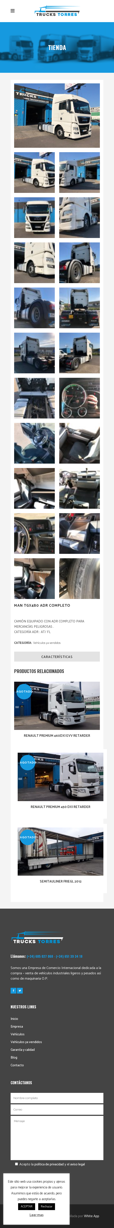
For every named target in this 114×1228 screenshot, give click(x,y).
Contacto (17, 1065)
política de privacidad (49, 1164)
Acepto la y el (48, 1164)
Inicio (14, 1019)
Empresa (17, 1026)
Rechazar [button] (46, 1206)
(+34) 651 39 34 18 (69, 956)
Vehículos (18, 1034)
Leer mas (37, 1215)
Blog (14, 1057)
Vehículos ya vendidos (47, 643)
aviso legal (77, 1164)
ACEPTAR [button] (26, 1206)
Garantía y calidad (23, 1050)
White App (91, 1216)
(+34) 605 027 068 (40, 956)
